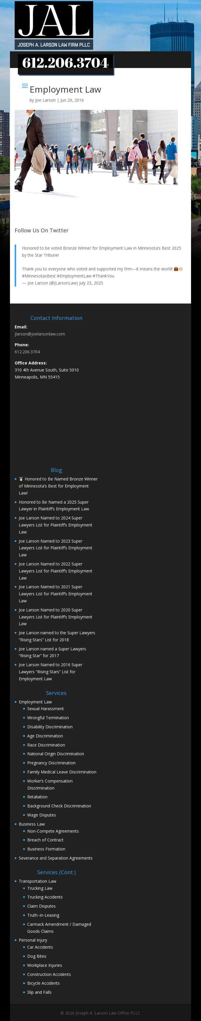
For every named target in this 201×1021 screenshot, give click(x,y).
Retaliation (37, 797)
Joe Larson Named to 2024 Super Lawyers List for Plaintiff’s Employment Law (55, 525)
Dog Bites (36, 956)
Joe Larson (45, 100)
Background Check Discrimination (59, 806)
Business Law (32, 824)
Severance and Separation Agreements (56, 858)
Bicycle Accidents (43, 983)
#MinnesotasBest (39, 276)
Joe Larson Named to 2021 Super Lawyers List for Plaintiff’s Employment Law (55, 594)
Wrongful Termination (48, 717)
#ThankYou (103, 276)
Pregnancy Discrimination (51, 763)
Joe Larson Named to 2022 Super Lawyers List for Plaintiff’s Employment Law (55, 571)
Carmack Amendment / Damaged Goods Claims (59, 927)
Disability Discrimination (50, 726)
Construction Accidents (49, 974)
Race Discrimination (46, 745)
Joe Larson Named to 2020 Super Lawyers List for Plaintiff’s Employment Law (55, 617)
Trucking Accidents (45, 897)
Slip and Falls (39, 992)
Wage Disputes (41, 815)
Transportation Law (37, 881)
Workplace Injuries (44, 965)
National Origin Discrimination (55, 753)
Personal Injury (33, 940)
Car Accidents (40, 947)
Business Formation (46, 849)
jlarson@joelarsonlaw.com (40, 334)
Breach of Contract (45, 840)
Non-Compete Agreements (53, 831)
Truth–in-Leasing (43, 915)
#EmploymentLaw (74, 276)
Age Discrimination (45, 736)
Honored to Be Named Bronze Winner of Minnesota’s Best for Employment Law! (58, 486)
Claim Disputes (41, 906)
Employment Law (35, 702)
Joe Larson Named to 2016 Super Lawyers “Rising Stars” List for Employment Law (50, 671)
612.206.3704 (27, 351)
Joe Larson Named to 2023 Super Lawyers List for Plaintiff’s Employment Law (55, 548)
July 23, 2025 (91, 283)
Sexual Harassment (45, 708)
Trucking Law (39, 888)
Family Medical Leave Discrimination (61, 772)
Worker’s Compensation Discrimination (50, 784)
